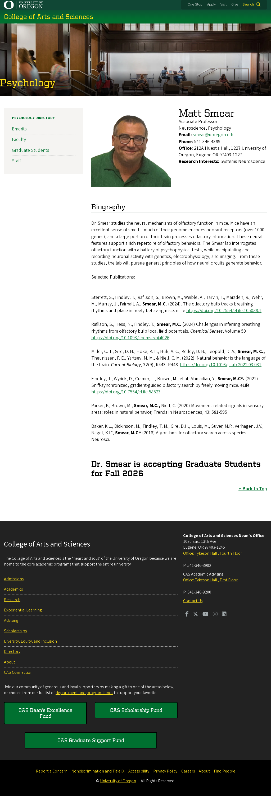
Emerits (19, 129)
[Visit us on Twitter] (195, 615)
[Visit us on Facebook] (187, 615)
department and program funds (84, 693)
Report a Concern (51, 771)
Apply (211, 4)
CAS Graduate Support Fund (90, 740)
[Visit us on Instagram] (215, 615)
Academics (13, 589)
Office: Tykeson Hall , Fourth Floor (212, 553)
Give (234, 4)
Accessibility (138, 771)
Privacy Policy (165, 771)
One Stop (195, 4)
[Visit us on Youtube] (205, 615)
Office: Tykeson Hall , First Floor (210, 580)
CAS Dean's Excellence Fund (46, 713)
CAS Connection (18, 672)
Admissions (14, 579)
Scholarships (15, 631)
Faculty (19, 139)
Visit (223, 4)
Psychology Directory (33, 118)
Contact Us (192, 601)
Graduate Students (30, 150)
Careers (188, 771)
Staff (16, 161)
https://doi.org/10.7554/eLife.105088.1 (223, 310)
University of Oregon (118, 781)
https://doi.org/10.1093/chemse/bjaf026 (130, 338)
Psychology (28, 82)
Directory (12, 651)
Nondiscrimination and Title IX (97, 771)
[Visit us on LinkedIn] (224, 615)
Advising (11, 620)
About (9, 662)
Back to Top (254, 488)
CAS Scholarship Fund (136, 710)
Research (12, 600)
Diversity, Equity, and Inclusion (30, 641)
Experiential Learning (23, 610)
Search (248, 4)
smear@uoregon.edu (214, 134)
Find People (224, 771)
